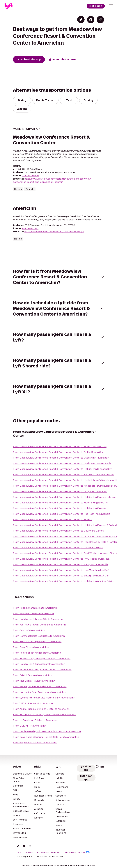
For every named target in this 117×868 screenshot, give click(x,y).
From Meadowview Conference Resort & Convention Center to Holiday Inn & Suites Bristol (63, 581)
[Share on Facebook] (90, 19)
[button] (110, 5)
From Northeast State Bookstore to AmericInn (39, 635)
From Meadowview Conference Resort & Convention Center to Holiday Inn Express (59, 508)
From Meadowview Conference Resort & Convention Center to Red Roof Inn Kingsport (61, 513)
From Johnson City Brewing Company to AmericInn (41, 658)
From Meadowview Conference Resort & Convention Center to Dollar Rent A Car (58, 452)
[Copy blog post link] (100, 19)
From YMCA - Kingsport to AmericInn (33, 703)
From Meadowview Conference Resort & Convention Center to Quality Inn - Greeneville (62, 463)
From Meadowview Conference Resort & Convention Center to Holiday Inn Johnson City (62, 469)
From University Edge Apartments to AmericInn (39, 692)
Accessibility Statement (48, 852)
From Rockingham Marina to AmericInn (35, 607)
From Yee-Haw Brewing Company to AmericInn (39, 624)
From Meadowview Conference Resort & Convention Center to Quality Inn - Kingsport (61, 457)
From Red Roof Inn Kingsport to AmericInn (37, 652)
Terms (20, 852)
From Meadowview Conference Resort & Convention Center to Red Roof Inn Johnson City (63, 474)
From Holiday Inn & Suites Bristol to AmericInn (39, 664)
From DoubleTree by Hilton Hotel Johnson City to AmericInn (47, 731)
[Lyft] (8, 6)
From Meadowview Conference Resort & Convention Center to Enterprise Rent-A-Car (61, 575)
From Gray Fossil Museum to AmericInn (35, 742)
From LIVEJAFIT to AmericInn (29, 725)
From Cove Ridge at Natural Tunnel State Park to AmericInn (46, 737)
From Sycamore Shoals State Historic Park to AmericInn (44, 697)
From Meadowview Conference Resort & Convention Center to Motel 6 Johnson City (60, 446)
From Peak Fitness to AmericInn (31, 647)
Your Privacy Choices (77, 852)
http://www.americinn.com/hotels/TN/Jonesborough (54, 231)
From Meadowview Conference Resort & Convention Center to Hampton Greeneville (60, 564)
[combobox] (100, 766)
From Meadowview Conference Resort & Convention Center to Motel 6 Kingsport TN (60, 502)
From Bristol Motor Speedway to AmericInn (37, 641)
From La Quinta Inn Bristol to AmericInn (35, 720)
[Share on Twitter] (81, 19)
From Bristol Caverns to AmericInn (32, 675)
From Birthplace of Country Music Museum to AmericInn (44, 714)
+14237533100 (30, 228)
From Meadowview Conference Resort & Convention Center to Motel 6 (52, 519)
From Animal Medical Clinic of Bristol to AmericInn (41, 708)
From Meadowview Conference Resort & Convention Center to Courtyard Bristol (58, 547)
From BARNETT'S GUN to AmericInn (33, 613)
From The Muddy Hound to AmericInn (34, 680)
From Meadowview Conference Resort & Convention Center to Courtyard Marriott (58, 530)
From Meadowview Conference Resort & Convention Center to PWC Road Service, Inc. (61, 558)
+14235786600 (30, 175)
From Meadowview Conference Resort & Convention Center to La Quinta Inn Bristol (60, 491)
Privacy (30, 852)
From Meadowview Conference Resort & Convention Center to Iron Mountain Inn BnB (61, 570)
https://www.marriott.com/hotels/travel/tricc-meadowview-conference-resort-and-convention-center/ (52, 180)
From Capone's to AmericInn (29, 630)
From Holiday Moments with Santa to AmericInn (39, 686)
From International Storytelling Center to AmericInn (42, 669)
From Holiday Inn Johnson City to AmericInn (38, 619)
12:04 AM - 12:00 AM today (29, 169)
